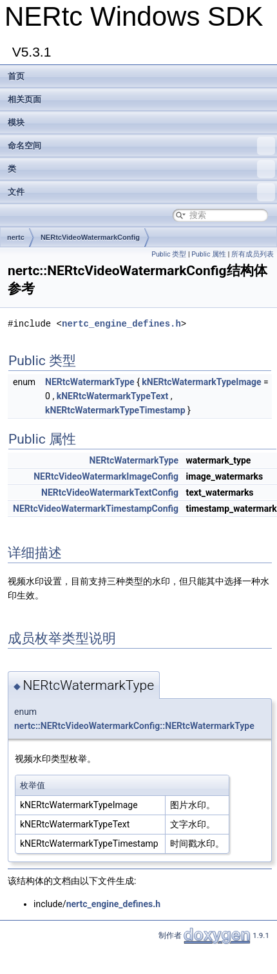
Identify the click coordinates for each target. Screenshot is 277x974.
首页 (16, 76)
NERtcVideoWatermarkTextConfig (109, 492)
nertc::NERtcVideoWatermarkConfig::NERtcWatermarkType (134, 726)
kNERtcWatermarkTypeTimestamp (115, 410)
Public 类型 (168, 254)
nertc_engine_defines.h (121, 324)
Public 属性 (208, 254)
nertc (15, 237)
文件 (141, 192)
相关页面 (24, 99)
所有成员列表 (252, 254)
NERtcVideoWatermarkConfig (90, 237)
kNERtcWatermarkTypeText (112, 396)
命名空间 (141, 146)
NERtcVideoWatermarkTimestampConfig (95, 508)
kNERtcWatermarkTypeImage (201, 382)
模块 (16, 122)
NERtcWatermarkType (90, 382)
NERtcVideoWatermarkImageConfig (105, 476)
